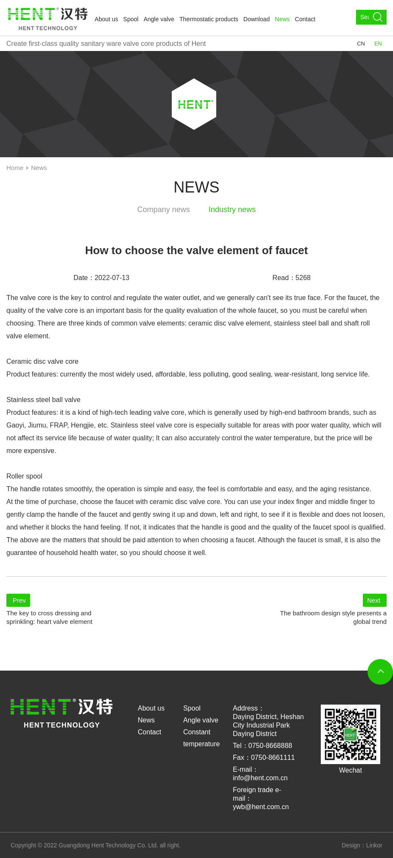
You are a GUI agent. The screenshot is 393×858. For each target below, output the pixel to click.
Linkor (374, 845)
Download (256, 19)
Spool (131, 19)
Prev (19, 600)
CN (361, 43)
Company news (163, 209)
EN (378, 43)
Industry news (232, 209)
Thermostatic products (208, 19)
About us (106, 19)
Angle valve (159, 19)
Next (373, 600)
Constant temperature (201, 738)
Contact (305, 19)
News (282, 19)
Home (14, 167)
